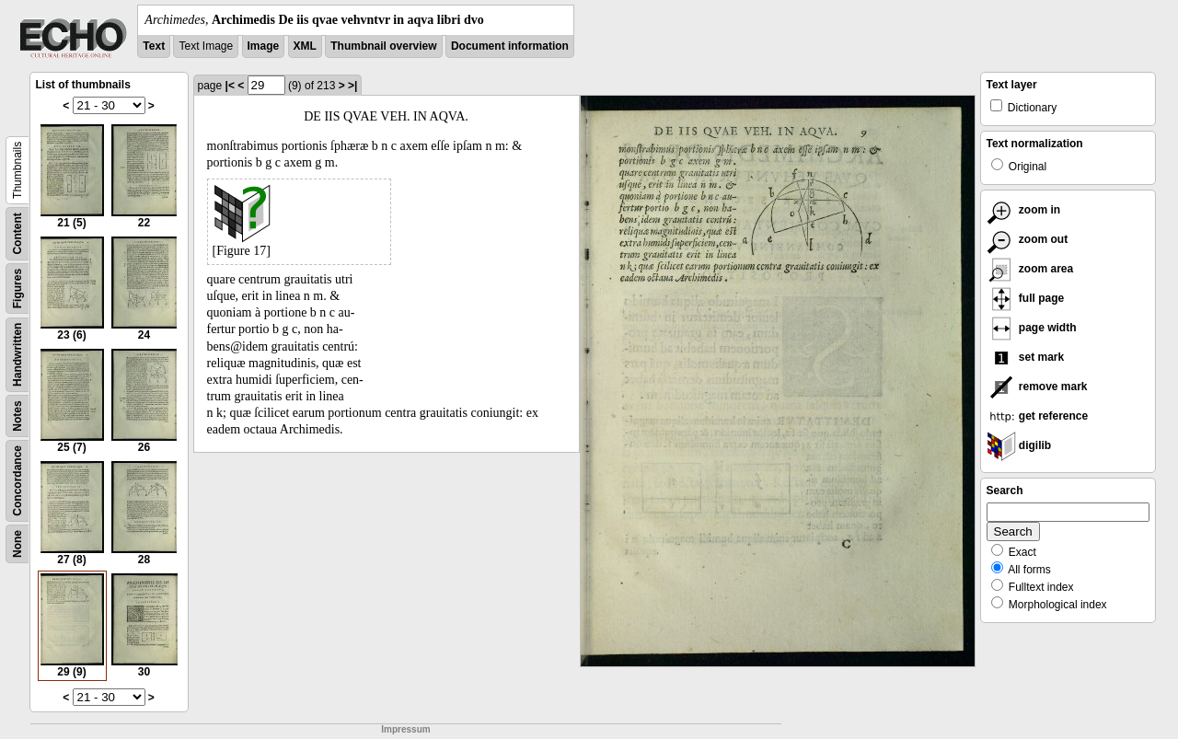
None (17, 544)
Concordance (17, 480)
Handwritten (17, 355)
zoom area (1030, 268)
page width (1032, 327)
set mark (1026, 357)
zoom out (1027, 239)
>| (352, 85)
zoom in (1024, 209)
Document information (510, 46)
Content (17, 233)
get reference (1038, 416)
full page (1026, 298)
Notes (17, 415)
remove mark (1037, 386)
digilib (1019, 445)
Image (264, 46)
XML (305, 46)
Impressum (405, 729)
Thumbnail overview (383, 46)
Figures (17, 288)
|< (230, 85)
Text (154, 46)
